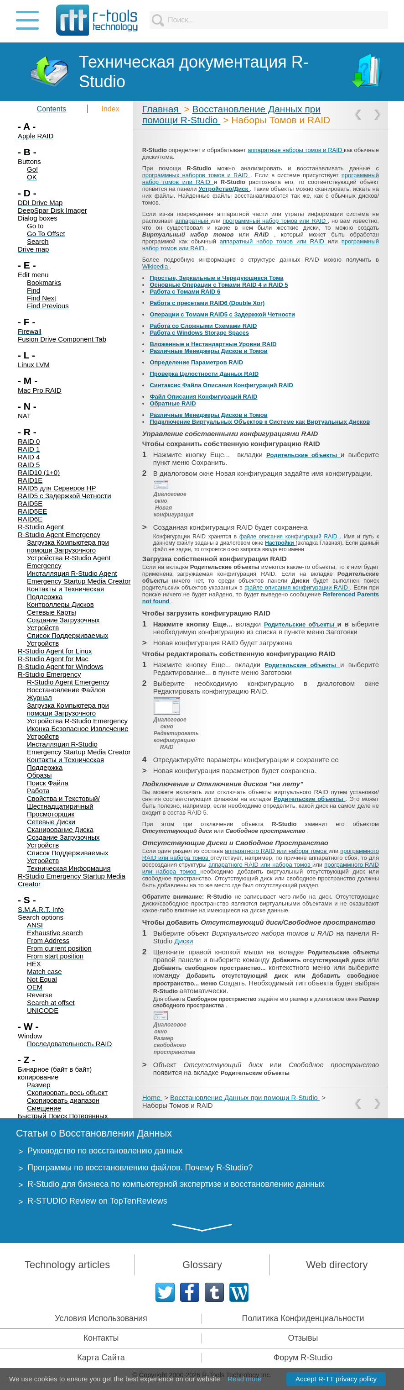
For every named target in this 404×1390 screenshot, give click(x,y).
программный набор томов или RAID (275, 220)
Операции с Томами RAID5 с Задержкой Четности (222, 314)
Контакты (101, 1338)
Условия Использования (101, 1318)
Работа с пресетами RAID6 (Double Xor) (207, 303)
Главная (161, 109)
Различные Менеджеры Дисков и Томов (208, 351)
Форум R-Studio (303, 1357)
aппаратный (193, 220)
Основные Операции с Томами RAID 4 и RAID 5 (219, 284)
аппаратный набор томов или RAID (274, 241)
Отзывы (303, 1338)
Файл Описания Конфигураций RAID (203, 396)
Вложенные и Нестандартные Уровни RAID (213, 344)
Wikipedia (156, 266)
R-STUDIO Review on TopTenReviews (97, 1201)
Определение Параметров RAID (196, 362)
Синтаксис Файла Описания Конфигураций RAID (221, 385)
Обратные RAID (173, 403)
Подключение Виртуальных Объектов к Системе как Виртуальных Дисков (260, 421)
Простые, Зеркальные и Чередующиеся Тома (216, 277)
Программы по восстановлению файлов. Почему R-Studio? (140, 1167)
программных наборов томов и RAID (196, 175)
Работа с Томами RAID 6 (185, 291)
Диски (183, 941)
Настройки (280, 543)
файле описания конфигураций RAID (289, 536)
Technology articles (67, 1264)
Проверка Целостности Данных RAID (204, 373)
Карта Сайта (100, 1357)
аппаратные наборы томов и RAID (296, 150)
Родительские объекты (303, 455)
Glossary (202, 1264)
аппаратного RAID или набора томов (276, 851)
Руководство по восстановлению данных (105, 1150)
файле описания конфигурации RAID (297, 587)
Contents (52, 109)
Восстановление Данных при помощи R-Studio (245, 1097)
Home (152, 1097)
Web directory (337, 1264)
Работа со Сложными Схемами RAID (203, 325)
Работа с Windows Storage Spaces (199, 332)
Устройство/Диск (223, 188)
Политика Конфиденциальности (303, 1318)
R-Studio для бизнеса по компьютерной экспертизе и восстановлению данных (176, 1184)
